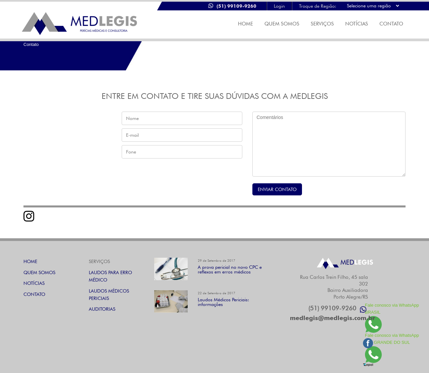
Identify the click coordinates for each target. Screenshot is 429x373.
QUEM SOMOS (39, 272)
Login (279, 6)
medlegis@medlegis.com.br (332, 317)
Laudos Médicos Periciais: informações (223, 302)
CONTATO (391, 24)
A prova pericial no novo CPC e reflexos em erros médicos (230, 269)
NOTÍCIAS (356, 24)
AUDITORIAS (102, 309)
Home (245, 24)
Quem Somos (281, 24)
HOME (30, 261)
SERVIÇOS (322, 24)
